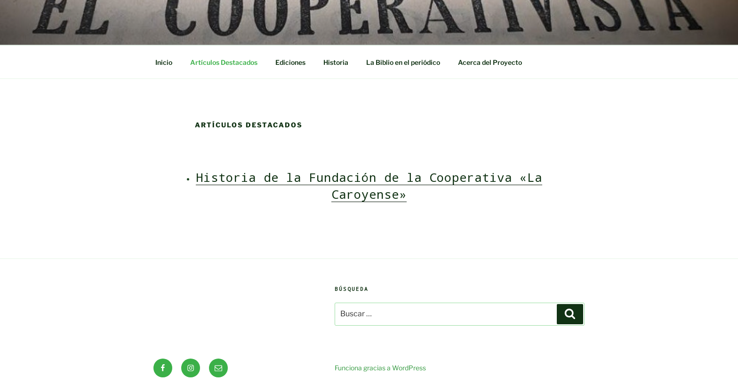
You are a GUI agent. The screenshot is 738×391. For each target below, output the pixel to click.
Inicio (163, 62)
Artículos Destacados (223, 62)
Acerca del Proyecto (490, 62)
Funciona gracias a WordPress (380, 368)
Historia (335, 62)
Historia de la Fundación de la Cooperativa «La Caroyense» (369, 185)
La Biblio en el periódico (403, 62)
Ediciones (290, 62)
